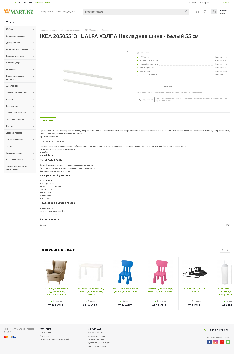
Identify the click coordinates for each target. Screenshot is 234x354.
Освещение (11, 69)
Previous (222, 249)
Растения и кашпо (14, 160)
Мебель (9, 29)
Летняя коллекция (14, 139)
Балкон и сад (12, 106)
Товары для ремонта (16, 113)
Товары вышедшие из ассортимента (16, 167)
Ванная (9, 99)
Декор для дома (14, 42)
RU (227, 3)
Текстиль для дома (15, 119)
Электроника (12, 86)
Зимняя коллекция (14, 153)
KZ (224, 3)
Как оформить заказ (97, 346)
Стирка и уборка (13, 63)
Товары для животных (16, 92)
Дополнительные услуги (99, 343)
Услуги (9, 146)
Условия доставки (96, 336)
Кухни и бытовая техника (17, 49)
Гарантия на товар (96, 339)
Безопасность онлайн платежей (54, 339)
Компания (45, 329)
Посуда (9, 126)
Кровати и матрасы (15, 56)
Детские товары (14, 133)
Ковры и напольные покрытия (15, 77)
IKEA (12, 22)
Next (227, 249)
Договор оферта (96, 332)
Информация (95, 329)
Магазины (44, 336)
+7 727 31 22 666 (25, 2)
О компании (45, 332)
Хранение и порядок (15, 36)
